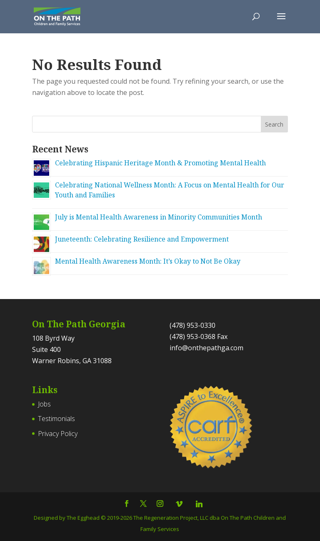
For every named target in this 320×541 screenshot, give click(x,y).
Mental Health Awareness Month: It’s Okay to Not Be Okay (147, 261)
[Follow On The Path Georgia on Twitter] (143, 504)
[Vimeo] (179, 504)
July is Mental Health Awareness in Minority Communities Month (158, 217)
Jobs (44, 404)
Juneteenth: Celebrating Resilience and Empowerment (142, 239)
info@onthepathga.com (206, 347)
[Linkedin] (199, 504)
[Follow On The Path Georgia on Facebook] (126, 504)
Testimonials (56, 418)
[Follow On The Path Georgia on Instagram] (160, 504)
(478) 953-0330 (192, 325)
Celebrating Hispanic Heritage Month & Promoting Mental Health (160, 162)
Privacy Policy (58, 433)
